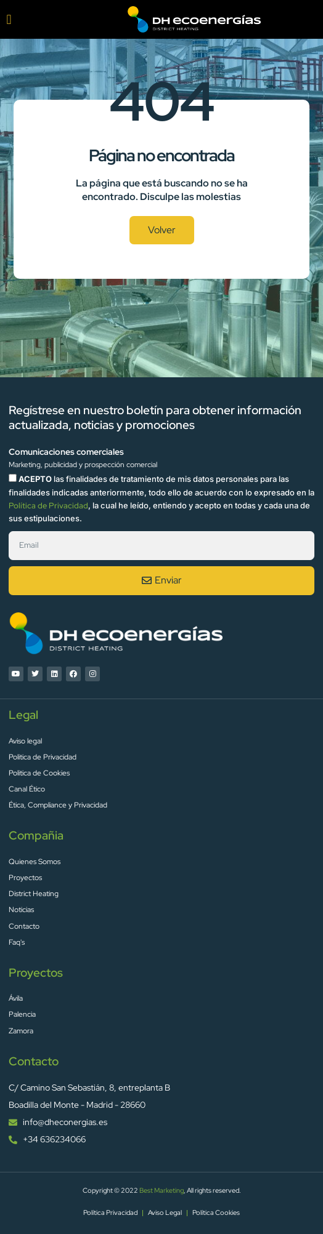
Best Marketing (161, 1190)
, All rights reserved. (212, 1190)
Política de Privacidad (48, 505)
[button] (9, 19)
